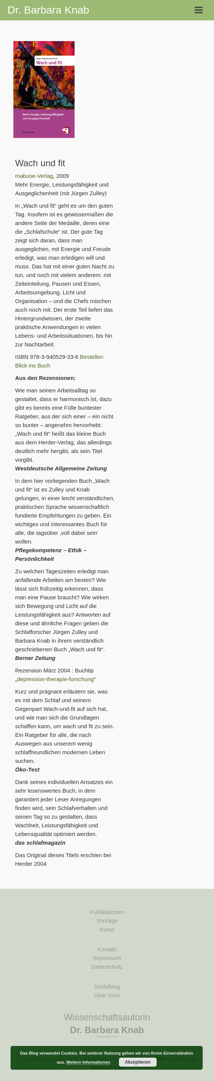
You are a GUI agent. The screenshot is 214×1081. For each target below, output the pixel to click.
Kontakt (107, 949)
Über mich (107, 995)
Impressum (107, 958)
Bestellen (91, 357)
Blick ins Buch (32, 365)
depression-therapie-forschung (55, 679)
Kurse (107, 929)
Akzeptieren (138, 1062)
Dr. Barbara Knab (48, 10)
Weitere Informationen (88, 1062)
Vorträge (107, 920)
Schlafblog (107, 986)
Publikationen (107, 912)
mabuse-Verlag (34, 176)
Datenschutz (107, 966)
